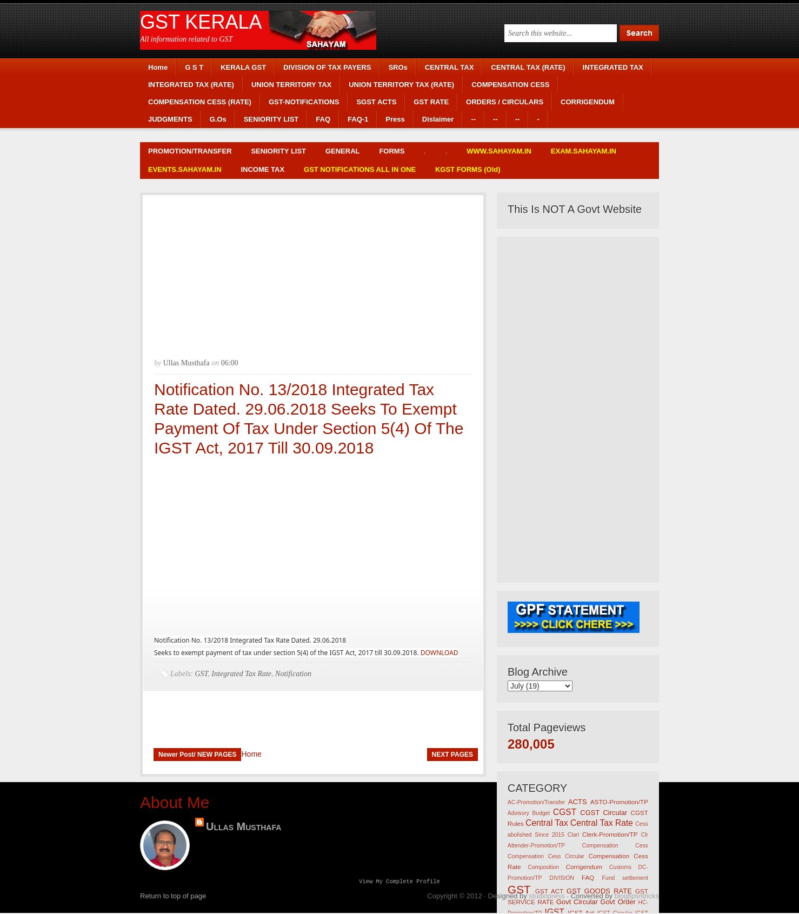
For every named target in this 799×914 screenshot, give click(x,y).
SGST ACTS (376, 102)
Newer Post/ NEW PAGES (197, 754)
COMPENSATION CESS (510, 85)
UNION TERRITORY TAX (291, 85)
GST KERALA (201, 22)
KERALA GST (243, 67)
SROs (397, 67)
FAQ (323, 119)
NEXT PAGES (452, 754)
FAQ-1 (358, 119)
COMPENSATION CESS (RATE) (199, 102)
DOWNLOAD (439, 652)
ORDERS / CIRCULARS (504, 102)
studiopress (546, 897)
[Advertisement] (313, 270)
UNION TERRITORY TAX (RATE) (401, 85)
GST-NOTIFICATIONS (304, 102)
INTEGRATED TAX (613, 67)
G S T (194, 67)
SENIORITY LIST (271, 119)
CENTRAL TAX (449, 67)
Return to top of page (173, 897)
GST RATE (431, 102)
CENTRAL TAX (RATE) (528, 67)
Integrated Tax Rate (241, 674)
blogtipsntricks (637, 897)
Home (158, 67)
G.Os (218, 119)
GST (201, 674)
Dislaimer (438, 119)
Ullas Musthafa (243, 826)
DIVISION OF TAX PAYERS (327, 67)
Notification (293, 674)
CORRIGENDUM (588, 102)
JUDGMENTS (170, 119)
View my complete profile (399, 882)
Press (394, 119)
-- (473, 119)
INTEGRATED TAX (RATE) (191, 85)
